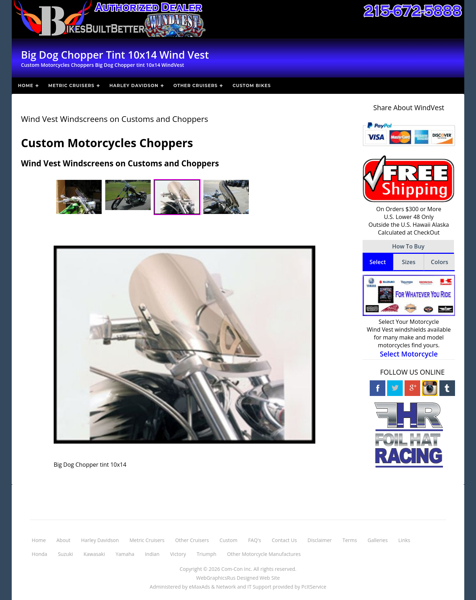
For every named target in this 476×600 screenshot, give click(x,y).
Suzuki (65, 554)
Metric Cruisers (71, 85)
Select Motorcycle (409, 354)
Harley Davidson (134, 85)
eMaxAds (199, 586)
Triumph (206, 554)
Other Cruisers (195, 85)
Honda (39, 554)
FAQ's (254, 540)
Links (404, 540)
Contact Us (284, 540)
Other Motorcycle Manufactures (264, 554)
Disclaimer (319, 540)
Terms (349, 540)
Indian (152, 554)
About (63, 540)
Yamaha (125, 554)
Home (25, 85)
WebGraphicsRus (216, 577)
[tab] (378, 262)
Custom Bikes (251, 85)
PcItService (313, 586)
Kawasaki (94, 554)
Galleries (378, 540)
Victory (178, 554)
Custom (228, 540)
